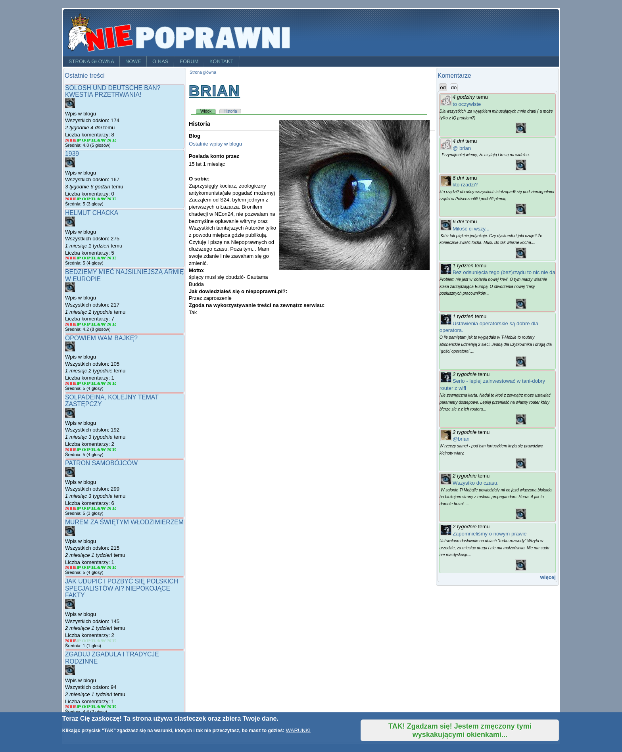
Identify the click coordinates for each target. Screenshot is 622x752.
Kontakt (221, 61)
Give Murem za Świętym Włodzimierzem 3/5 (91, 567)
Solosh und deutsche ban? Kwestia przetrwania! (112, 91)
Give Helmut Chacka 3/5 (91, 258)
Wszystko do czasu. (476, 483)
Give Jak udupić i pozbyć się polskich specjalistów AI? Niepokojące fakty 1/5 (71, 641)
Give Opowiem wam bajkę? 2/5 (81, 383)
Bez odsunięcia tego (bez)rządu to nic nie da (504, 272)
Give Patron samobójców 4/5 (101, 508)
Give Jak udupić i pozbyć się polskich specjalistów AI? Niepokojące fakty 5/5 (111, 641)
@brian (461, 439)
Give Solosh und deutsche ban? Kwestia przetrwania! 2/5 (81, 140)
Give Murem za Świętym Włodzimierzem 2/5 (81, 567)
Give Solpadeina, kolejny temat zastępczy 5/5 (111, 449)
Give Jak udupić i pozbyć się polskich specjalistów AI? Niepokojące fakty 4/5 (101, 641)
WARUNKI (298, 730)
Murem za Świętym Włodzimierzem (124, 522)
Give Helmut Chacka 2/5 (81, 258)
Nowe (133, 61)
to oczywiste (467, 104)
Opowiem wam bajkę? (101, 338)
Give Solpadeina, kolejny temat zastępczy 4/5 (101, 449)
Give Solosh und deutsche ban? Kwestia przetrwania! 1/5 (71, 140)
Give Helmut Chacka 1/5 (71, 258)
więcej (548, 577)
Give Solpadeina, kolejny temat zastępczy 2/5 (81, 449)
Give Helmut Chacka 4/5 (101, 258)
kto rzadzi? (465, 185)
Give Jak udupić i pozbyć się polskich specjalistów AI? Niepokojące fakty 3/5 (91, 641)
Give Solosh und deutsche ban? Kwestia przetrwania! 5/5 (111, 140)
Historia (230, 111)
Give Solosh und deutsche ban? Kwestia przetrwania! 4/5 (101, 140)
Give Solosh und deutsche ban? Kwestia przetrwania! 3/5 (91, 140)
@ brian (462, 148)
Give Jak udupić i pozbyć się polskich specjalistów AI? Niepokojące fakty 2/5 (81, 641)
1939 (72, 153)
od (443, 87)
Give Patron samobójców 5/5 (111, 508)
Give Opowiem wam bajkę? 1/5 (71, 383)
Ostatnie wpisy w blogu (215, 144)
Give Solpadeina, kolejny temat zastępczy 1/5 (71, 449)
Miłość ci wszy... (471, 229)
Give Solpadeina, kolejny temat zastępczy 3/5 (91, 449)
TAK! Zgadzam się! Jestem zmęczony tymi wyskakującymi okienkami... (460, 730)
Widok (208, 111)
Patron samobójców (101, 463)
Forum (189, 61)
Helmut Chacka (91, 212)
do (454, 87)
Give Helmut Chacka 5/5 (111, 258)
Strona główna (91, 61)
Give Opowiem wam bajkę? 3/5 (91, 383)
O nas (160, 61)
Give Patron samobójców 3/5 (91, 508)
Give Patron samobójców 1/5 (71, 508)
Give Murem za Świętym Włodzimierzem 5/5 (111, 567)
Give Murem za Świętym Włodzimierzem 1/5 (71, 567)
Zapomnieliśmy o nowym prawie (490, 534)
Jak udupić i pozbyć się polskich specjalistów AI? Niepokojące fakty (121, 588)
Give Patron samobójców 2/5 (81, 508)
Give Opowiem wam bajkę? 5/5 (111, 383)
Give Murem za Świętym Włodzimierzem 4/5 (101, 567)
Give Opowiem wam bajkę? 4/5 (101, 383)
